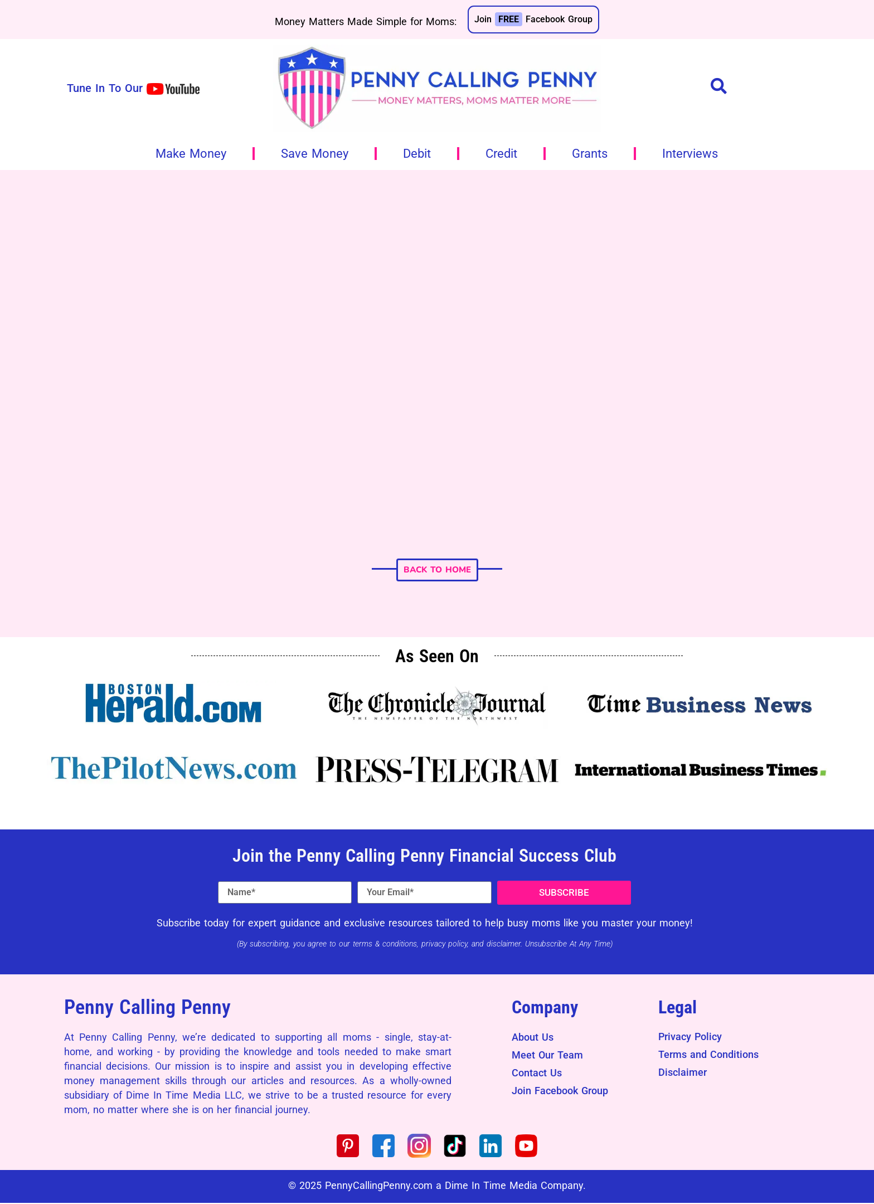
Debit (417, 154)
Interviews (690, 154)
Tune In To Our (105, 88)
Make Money (191, 154)
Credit (501, 154)
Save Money (314, 154)
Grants (590, 154)
